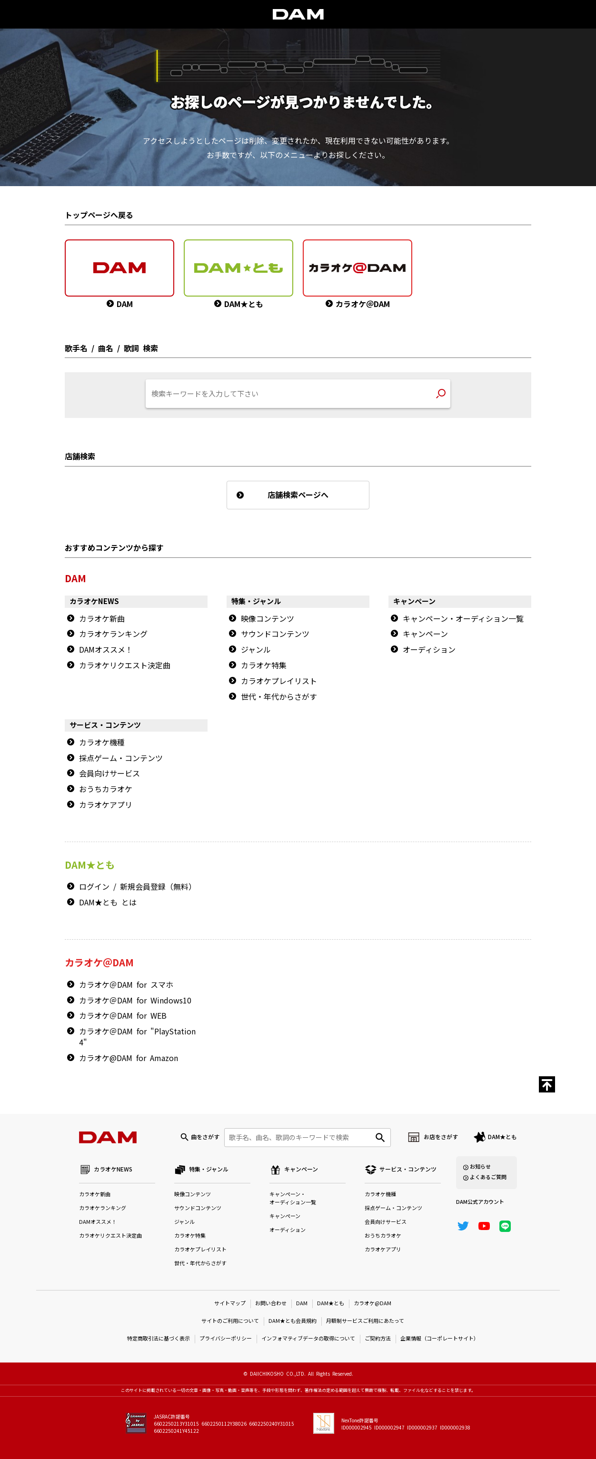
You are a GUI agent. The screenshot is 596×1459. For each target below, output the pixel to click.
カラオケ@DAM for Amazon (128, 1058)
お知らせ (480, 1167)
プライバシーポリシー (225, 1338)
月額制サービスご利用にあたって (365, 1321)
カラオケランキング (113, 634)
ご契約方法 (378, 1338)
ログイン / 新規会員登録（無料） (137, 887)
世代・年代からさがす (279, 697)
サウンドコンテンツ (275, 634)
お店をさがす (441, 1137)
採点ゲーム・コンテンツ (121, 758)
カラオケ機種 (102, 742)
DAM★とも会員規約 (292, 1321)
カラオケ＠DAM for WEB (123, 1016)
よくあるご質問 (488, 1177)
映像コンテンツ (267, 619)
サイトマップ (230, 1303)
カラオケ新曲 (102, 619)
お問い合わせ (271, 1303)
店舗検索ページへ (298, 495)
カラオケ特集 (264, 665)
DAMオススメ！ (106, 650)
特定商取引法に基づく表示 (158, 1338)
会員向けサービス (109, 773)
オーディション (429, 650)
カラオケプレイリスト (279, 681)
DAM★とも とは (108, 902)
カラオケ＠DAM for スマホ (126, 985)
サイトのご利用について (230, 1321)
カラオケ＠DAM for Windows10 (135, 1000)
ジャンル (256, 650)
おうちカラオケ (105, 789)
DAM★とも (502, 1137)
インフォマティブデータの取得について (308, 1338)
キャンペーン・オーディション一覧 (463, 619)
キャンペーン (425, 634)
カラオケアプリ (105, 805)
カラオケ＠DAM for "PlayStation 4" (137, 1037)
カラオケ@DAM (372, 1303)
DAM (302, 1303)
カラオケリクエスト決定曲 (124, 665)
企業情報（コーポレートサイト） (439, 1338)
